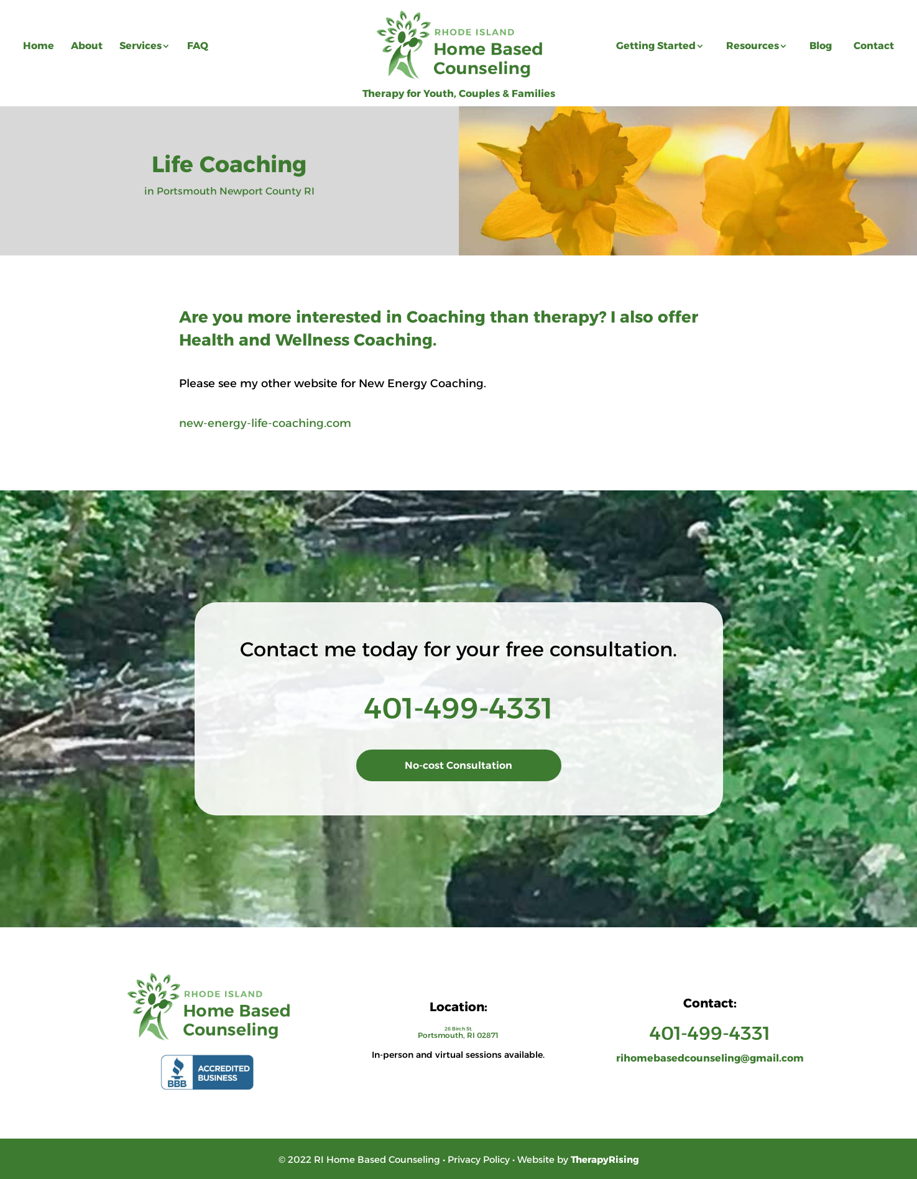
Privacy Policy (479, 1159)
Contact (874, 46)
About (87, 46)
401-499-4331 (458, 708)
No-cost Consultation (458, 765)
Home (38, 46)
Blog (820, 46)
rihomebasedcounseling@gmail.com (710, 1058)
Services (140, 46)
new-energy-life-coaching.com (265, 423)
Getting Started (656, 46)
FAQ (197, 46)
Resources (752, 46)
